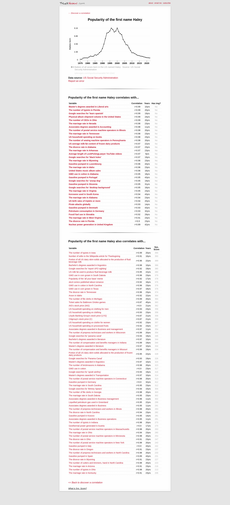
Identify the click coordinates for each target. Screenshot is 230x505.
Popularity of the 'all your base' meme (86, 279)
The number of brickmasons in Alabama (87, 365)
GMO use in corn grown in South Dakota (87, 275)
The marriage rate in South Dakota (84, 395)
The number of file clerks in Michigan (85, 299)
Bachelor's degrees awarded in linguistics (87, 265)
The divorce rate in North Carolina (84, 412)
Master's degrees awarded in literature (86, 346)
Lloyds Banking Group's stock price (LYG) (88, 316)
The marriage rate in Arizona (82, 466)
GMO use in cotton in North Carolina (85, 285)
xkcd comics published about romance (86, 282)
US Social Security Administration (100, 78)
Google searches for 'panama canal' (85, 336)
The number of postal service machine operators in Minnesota (97, 436)
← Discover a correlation (79, 13)
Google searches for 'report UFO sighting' (87, 268)
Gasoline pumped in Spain (81, 456)
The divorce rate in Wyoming (82, 459)
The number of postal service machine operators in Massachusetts (99, 429)
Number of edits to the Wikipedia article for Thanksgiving (94, 256)
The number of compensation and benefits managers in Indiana (97, 342)
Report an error (76, 81)
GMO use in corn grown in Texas (84, 289)
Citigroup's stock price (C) (80, 319)
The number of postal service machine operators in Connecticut (97, 379)
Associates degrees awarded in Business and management (96, 329)
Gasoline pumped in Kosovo (81, 416)
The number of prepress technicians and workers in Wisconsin (97, 332)
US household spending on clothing (85, 312)
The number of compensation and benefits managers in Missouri (98, 349)
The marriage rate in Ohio (80, 432)
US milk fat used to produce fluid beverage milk (90, 272)
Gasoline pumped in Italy (80, 446)
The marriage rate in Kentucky (82, 473)
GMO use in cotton (77, 368)
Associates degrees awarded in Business (87, 405)
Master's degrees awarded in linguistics (87, 362)
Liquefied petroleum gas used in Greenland (88, 402)
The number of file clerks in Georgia (85, 392)
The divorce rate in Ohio (80, 439)
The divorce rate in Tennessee (82, 292)
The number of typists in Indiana (83, 422)
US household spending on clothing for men (89, 309)
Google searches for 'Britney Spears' (85, 389)
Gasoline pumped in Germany (82, 382)
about (151, 3)
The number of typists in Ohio (82, 469)
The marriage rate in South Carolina (85, 385)
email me (158, 3)
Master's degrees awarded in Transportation (89, 375)
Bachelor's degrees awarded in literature (87, 339)
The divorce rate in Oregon (81, 449)
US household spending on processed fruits (89, 326)
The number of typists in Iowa (82, 253)
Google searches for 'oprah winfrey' (85, 372)
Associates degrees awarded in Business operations (92, 419)
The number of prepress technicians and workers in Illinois (95, 409)
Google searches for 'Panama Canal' (85, 358)
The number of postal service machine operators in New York (96, 442)
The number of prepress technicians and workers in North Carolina (99, 453)
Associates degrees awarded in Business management (94, 399)
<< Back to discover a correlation (85, 482)
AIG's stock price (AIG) (79, 305)
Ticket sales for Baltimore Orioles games (87, 302)
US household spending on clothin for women (89, 322)
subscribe (167, 3)
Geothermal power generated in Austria (87, 426)
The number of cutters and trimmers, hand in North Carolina (96, 463)
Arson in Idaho (75, 295)
